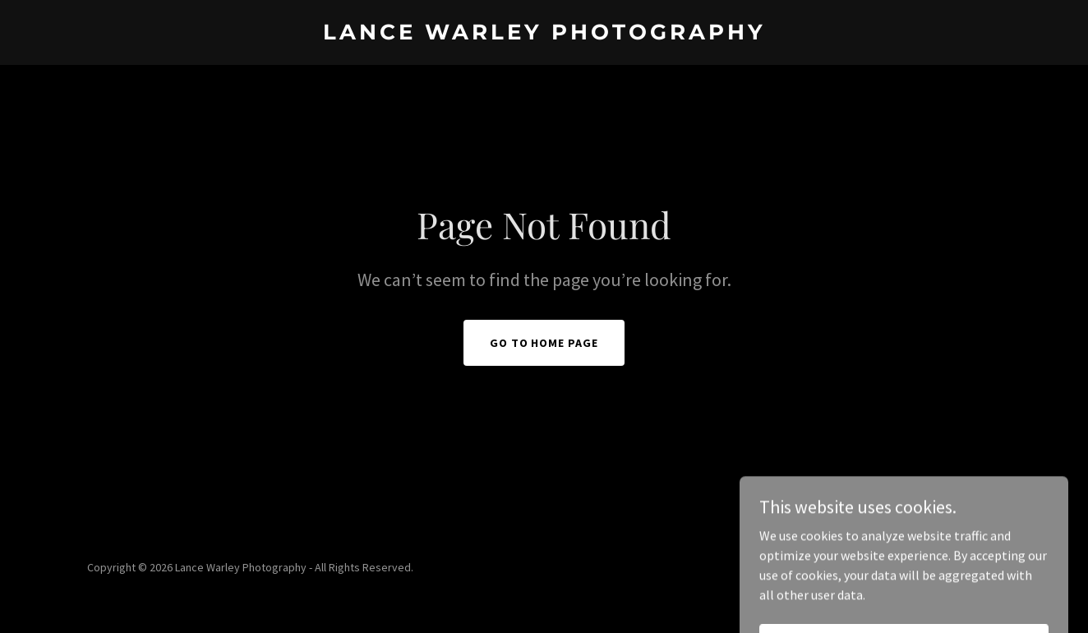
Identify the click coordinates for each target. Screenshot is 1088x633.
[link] (544, 34)
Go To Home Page (544, 342)
